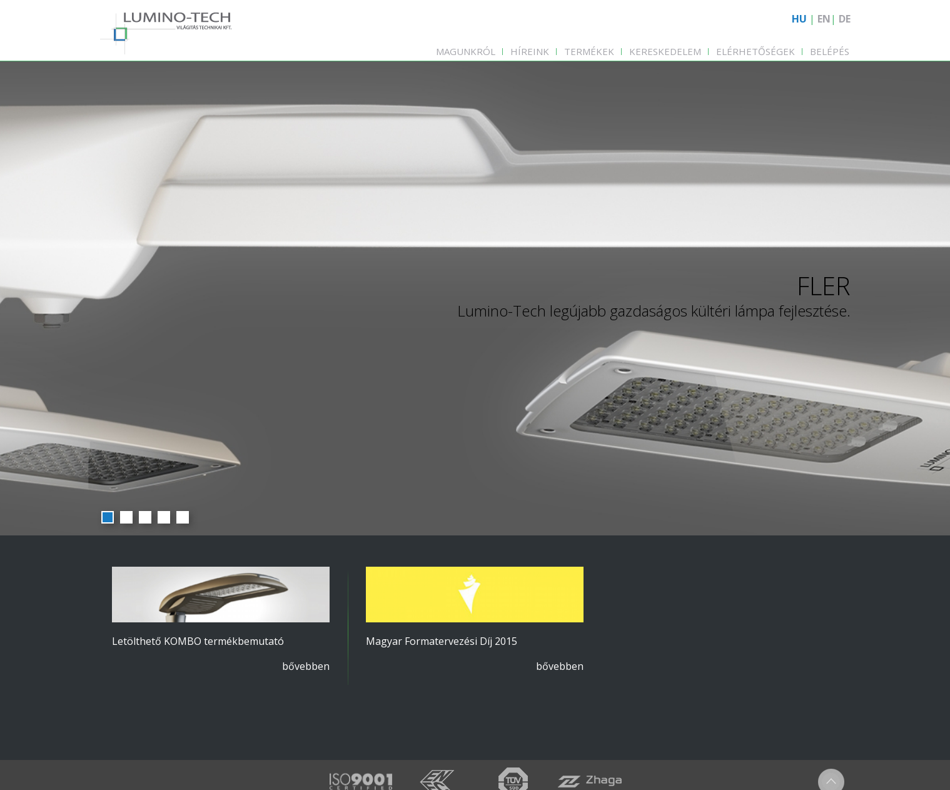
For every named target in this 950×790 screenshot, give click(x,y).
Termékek (589, 51)
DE (845, 19)
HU (799, 19)
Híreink (529, 51)
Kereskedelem (665, 51)
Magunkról (465, 51)
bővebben (306, 666)
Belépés (829, 51)
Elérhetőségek (755, 51)
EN (824, 19)
